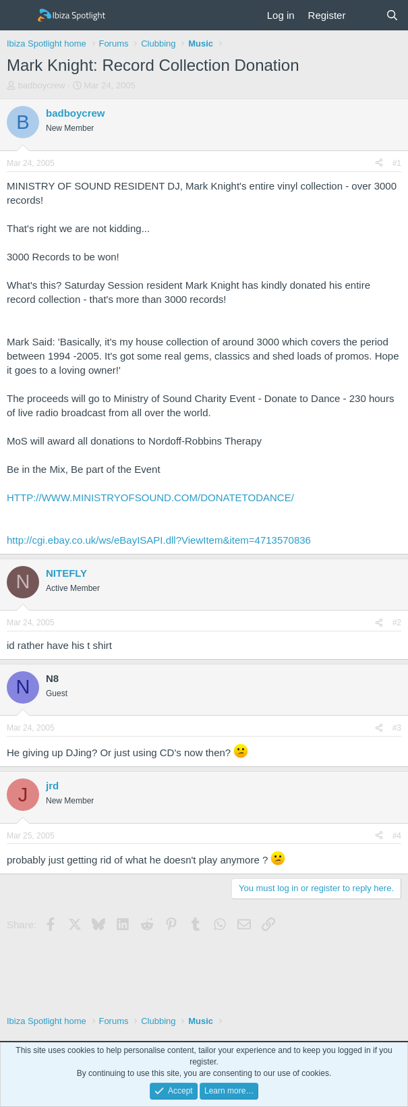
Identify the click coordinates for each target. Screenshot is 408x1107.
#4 (396, 836)
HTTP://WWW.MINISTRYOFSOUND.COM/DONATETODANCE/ (150, 497)
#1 (396, 163)
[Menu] (18, 15)
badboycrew (41, 85)
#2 (396, 622)
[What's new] (365, 15)
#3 (396, 728)
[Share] (379, 163)
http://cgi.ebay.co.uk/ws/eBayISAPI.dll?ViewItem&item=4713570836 (159, 540)
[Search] (392, 15)
